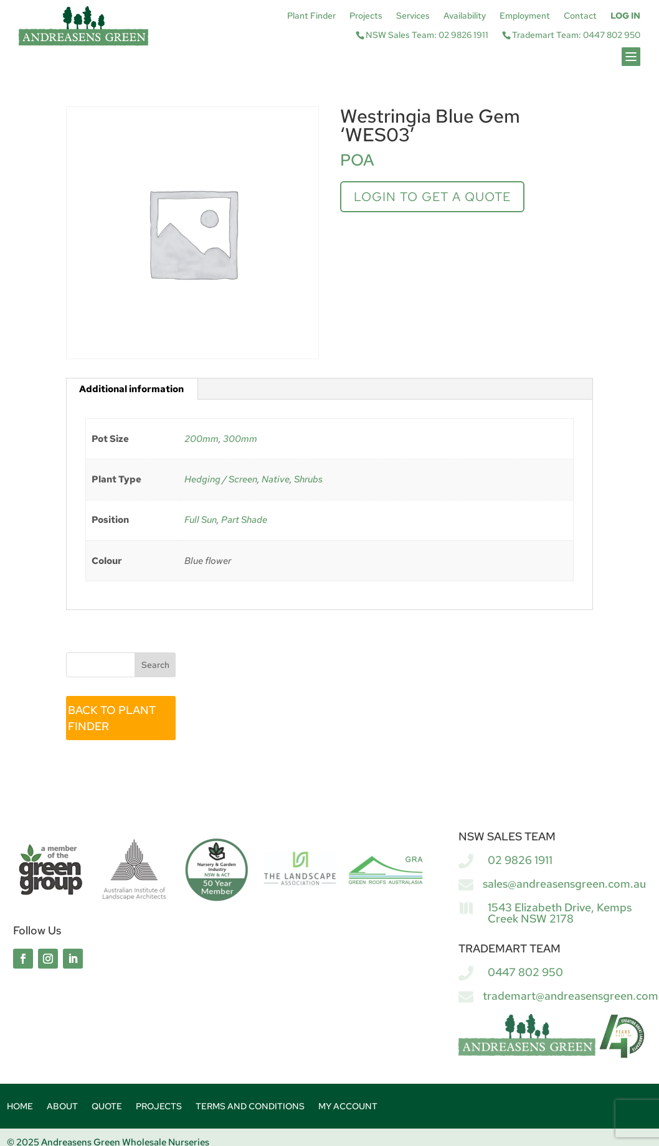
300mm (240, 439)
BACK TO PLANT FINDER (112, 718)
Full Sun (200, 520)
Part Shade (244, 520)
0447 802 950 (525, 972)
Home (20, 1107)
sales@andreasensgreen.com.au (564, 883)
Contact (580, 16)
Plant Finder (311, 16)
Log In (625, 16)
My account (347, 1107)
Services (413, 16)
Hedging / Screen (220, 479)
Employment (525, 16)
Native (276, 479)
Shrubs (308, 479)
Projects (365, 16)
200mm (201, 439)
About (62, 1107)
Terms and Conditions (250, 1107)
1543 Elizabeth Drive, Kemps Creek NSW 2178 (560, 913)
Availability (464, 16)
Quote (107, 1107)
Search (155, 664)
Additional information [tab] (131, 389)
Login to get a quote (432, 197)
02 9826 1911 (520, 860)
